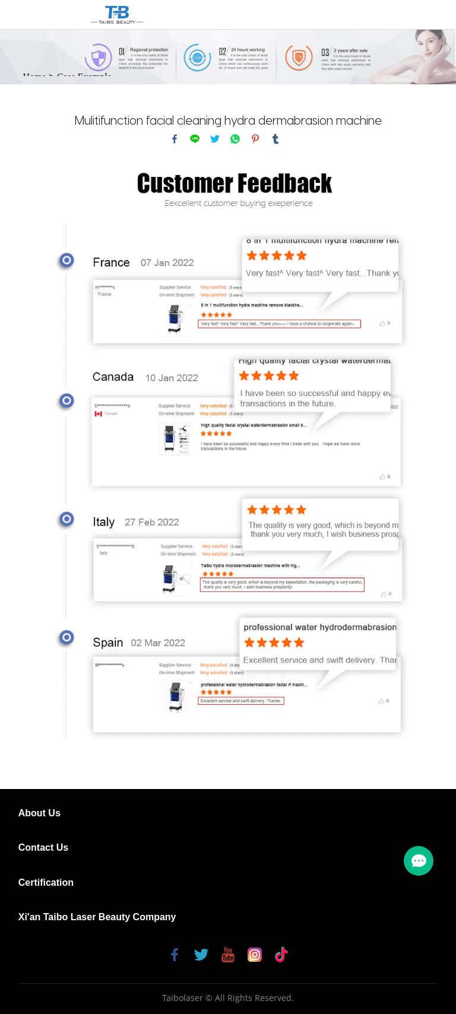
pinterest (255, 139)
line (195, 139)
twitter (215, 139)
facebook (174, 139)
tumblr (275, 139)
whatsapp (235, 139)
